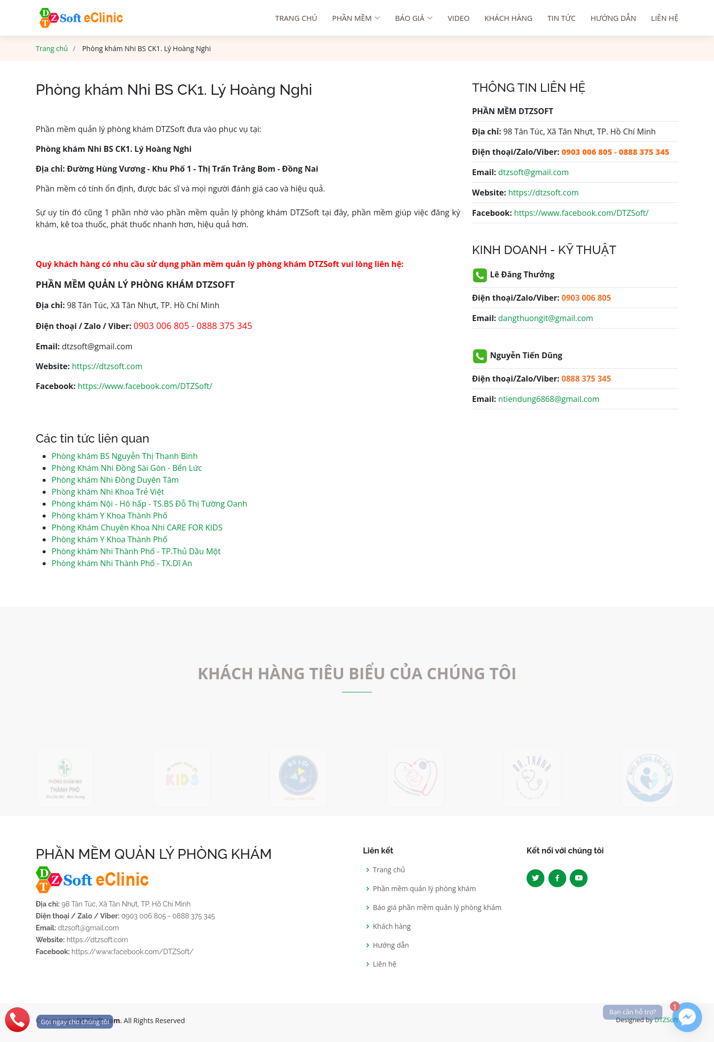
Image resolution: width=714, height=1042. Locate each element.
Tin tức (561, 18)
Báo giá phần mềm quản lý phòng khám (437, 907)
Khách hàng (508, 18)
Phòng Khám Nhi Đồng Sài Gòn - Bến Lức (127, 467)
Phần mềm (356, 18)
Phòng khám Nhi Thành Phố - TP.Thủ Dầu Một (136, 551)
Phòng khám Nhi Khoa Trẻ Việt (108, 491)
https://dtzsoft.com (107, 366)
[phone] (56, 1019)
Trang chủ (52, 48)
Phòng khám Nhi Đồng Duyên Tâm (115, 479)
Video (459, 18)
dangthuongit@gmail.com (546, 318)
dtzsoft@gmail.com (533, 172)
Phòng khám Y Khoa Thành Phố (110, 515)
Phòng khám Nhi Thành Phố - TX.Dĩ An (122, 563)
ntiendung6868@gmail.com (548, 398)
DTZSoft (666, 1019)
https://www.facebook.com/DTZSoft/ (145, 386)
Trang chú (296, 18)
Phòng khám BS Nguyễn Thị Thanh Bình (125, 456)
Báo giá (414, 18)
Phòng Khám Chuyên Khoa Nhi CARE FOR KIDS (137, 527)
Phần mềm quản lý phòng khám (424, 888)
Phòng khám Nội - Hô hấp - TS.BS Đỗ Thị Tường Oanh (149, 503)
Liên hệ (664, 18)
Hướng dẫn (613, 18)
